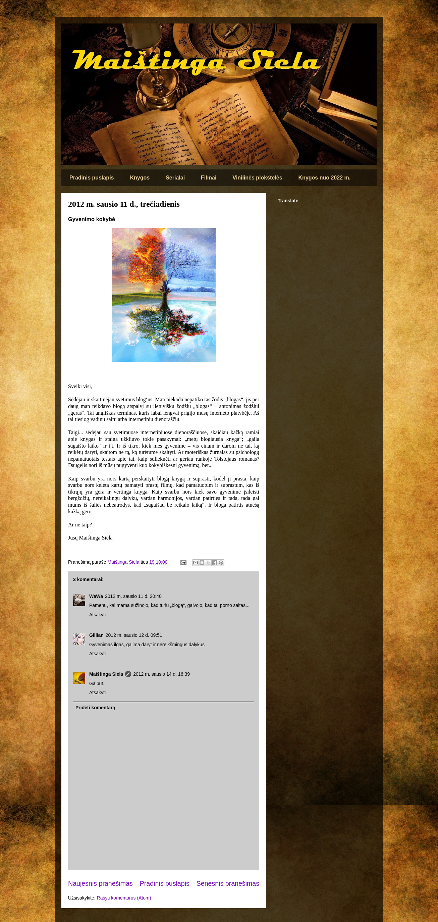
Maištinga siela (73, 32)
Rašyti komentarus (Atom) (124, 898)
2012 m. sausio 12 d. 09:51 (134, 635)
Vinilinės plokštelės (257, 178)
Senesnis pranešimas (228, 883)
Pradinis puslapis (91, 178)
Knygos (140, 178)
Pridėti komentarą (95, 707)
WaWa (96, 596)
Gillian (96, 635)
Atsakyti (97, 614)
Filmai (208, 178)
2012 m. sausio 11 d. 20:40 (133, 596)
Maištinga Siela (106, 674)
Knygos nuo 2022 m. (324, 178)
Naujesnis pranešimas (100, 883)
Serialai (175, 178)
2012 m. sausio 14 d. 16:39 (161, 674)
